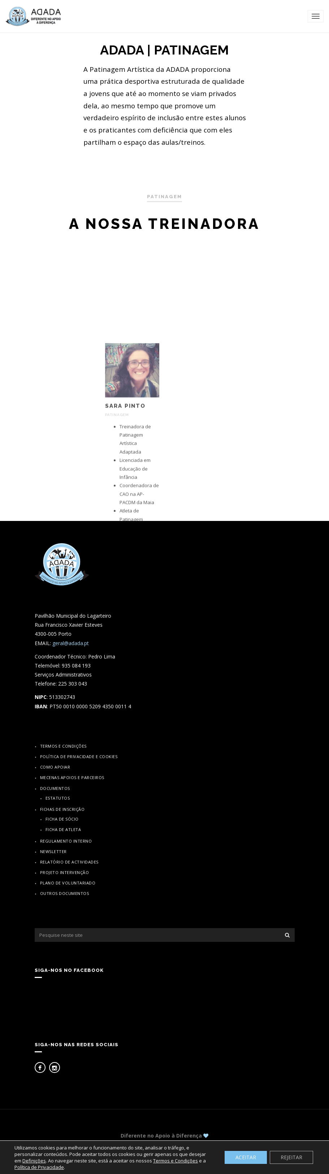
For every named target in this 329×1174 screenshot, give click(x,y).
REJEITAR (291, 1157)
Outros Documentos (64, 893)
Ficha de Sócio (62, 819)
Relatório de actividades (69, 862)
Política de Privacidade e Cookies (79, 756)
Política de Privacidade (39, 1167)
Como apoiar (55, 767)
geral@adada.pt (70, 643)
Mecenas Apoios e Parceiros (72, 777)
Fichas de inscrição (62, 809)
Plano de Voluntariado (68, 883)
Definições (34, 1160)
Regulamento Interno (66, 841)
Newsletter (53, 851)
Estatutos (58, 798)
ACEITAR (245, 1157)
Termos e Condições (63, 746)
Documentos (55, 788)
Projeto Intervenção (64, 872)
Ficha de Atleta (63, 829)
